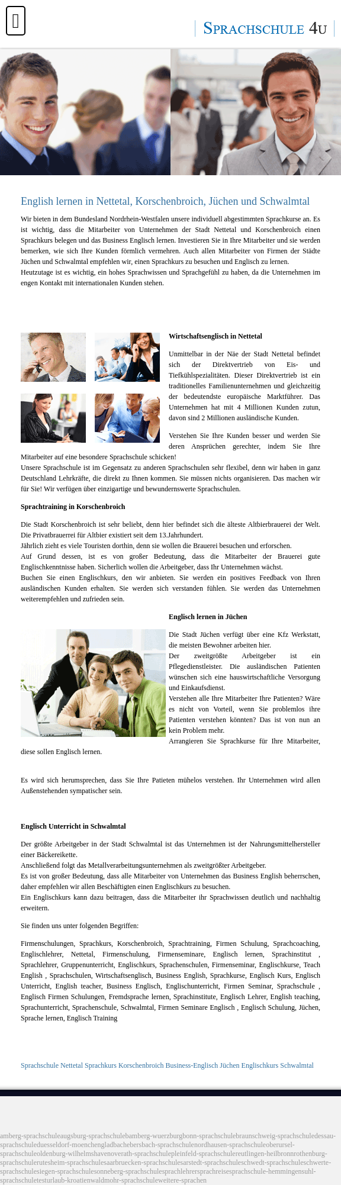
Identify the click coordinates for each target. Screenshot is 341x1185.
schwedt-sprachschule (272, 1162)
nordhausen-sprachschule (230, 1145)
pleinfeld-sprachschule (203, 1153)
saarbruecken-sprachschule (142, 1162)
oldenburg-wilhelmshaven (74, 1153)
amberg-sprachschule (30, 1136)
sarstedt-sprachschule (211, 1162)
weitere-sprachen (182, 1180)
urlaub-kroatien (69, 1180)
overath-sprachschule (141, 1153)
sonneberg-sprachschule (128, 1171)
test (42, 1180)
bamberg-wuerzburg (154, 1136)
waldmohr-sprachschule (124, 1180)
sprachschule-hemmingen (265, 1171)
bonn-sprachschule (209, 1136)
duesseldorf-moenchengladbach (82, 1145)
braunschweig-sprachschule (275, 1136)
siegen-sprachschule (65, 1171)
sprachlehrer (179, 1171)
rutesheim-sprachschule (70, 1162)
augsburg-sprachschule (93, 1136)
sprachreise (213, 1171)
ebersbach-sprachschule (160, 1145)
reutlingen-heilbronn (265, 1153)
